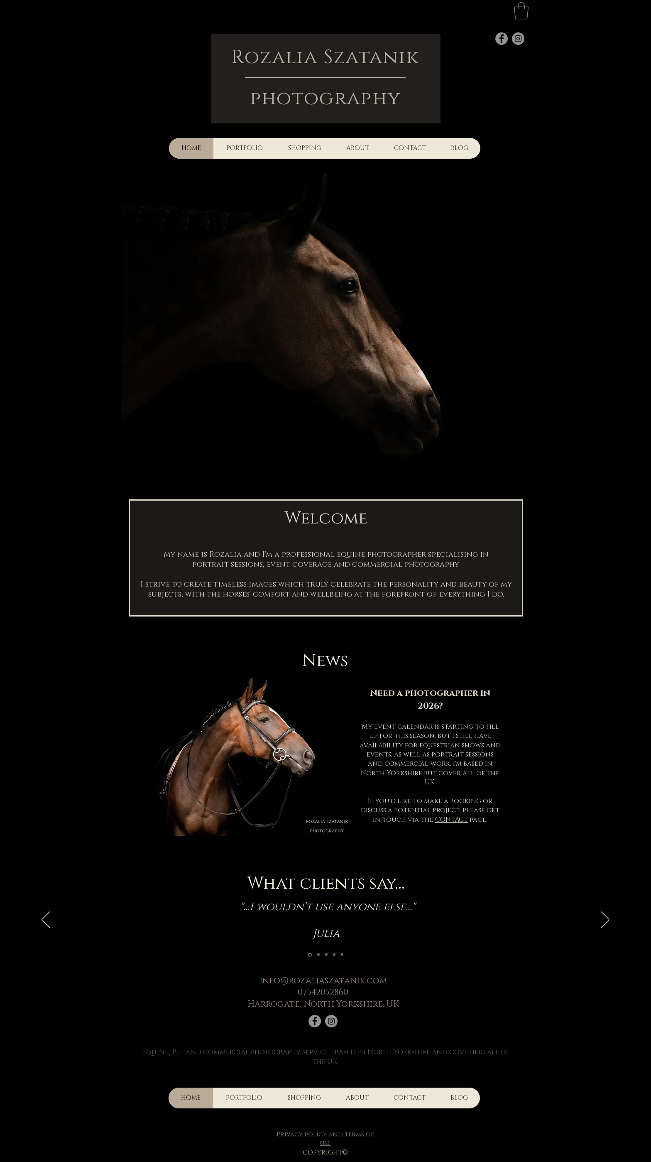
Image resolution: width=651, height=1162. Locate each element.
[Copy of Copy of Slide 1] (334, 954)
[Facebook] (314, 1021)
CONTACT (451, 819)
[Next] (605, 920)
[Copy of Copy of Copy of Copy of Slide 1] (318, 954)
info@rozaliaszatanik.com (323, 981)
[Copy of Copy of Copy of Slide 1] (342, 954)
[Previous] (46, 920)
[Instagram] (331, 1021)
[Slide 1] (310, 954)
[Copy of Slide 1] (326, 954)
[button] (521, 11)
